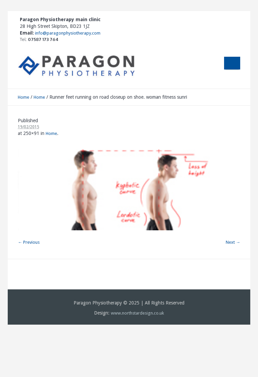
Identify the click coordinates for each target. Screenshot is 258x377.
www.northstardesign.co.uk (137, 313)
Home (23, 97)
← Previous (29, 242)
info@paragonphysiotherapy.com (67, 33)
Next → (233, 242)
